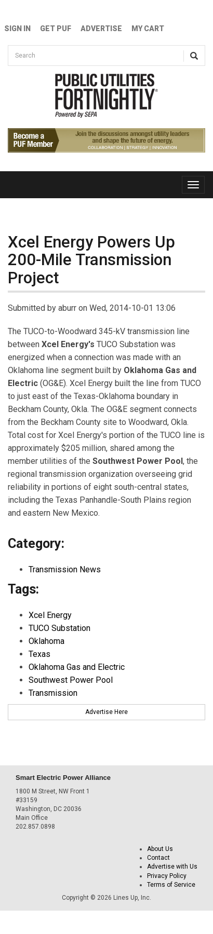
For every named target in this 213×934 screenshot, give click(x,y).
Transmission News (65, 569)
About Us (160, 849)
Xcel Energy (50, 615)
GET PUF (55, 28)
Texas (39, 654)
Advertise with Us (172, 866)
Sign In (17, 28)
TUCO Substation (59, 628)
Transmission (53, 693)
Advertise (101, 28)
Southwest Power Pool (71, 680)
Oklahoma (46, 641)
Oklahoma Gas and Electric (77, 667)
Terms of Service (171, 884)
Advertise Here (106, 712)
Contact (158, 857)
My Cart (147, 28)
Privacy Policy (167, 876)
